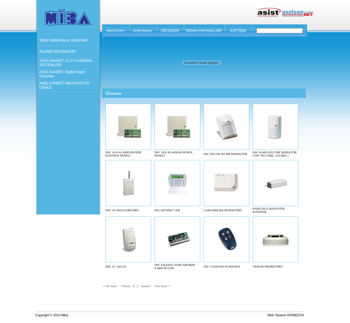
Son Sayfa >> (163, 286)
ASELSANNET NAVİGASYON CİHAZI (64, 85)
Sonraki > (146, 286)
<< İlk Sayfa (109, 286)
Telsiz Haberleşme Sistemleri (63, 40)
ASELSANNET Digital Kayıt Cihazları (62, 74)
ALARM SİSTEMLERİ (57, 51)
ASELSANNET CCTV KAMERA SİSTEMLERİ (65, 62)
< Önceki (125, 286)
